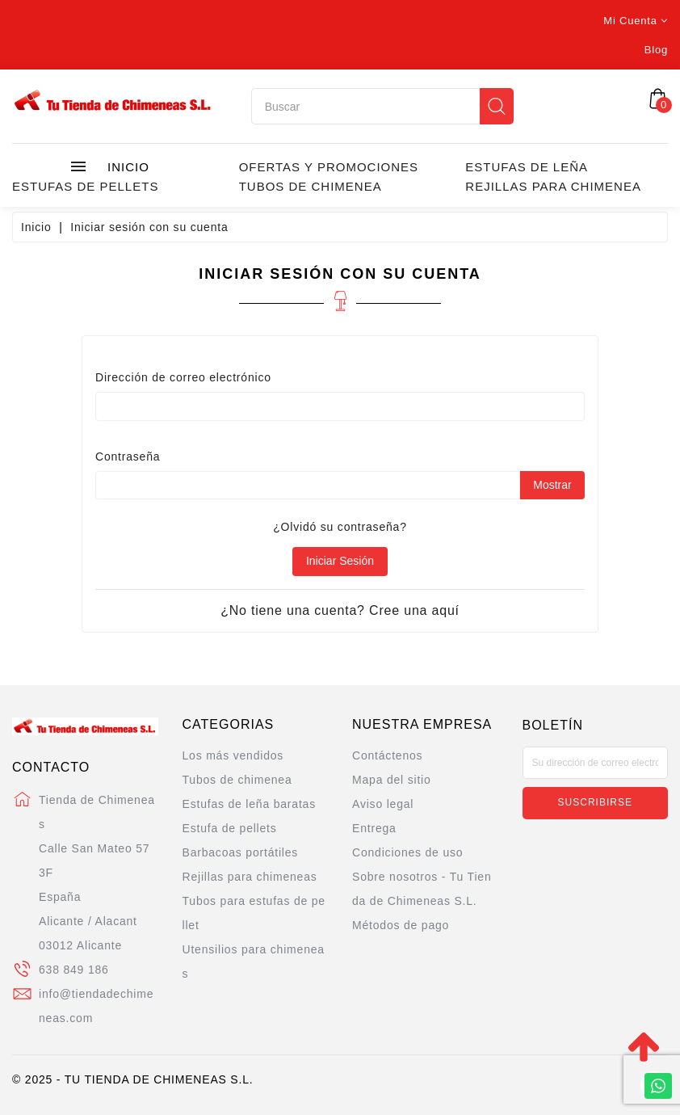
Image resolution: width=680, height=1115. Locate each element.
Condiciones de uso (407, 852)
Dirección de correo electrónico (183, 377)
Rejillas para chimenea (553, 186)
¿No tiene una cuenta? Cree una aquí (340, 610)
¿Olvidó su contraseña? (339, 526)
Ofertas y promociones (328, 167)
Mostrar (552, 484)
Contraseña (127, 456)
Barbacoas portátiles (241, 852)
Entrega (374, 828)
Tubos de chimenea (310, 186)
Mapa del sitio (391, 779)
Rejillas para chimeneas (250, 876)
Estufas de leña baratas (250, 803)
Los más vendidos (233, 755)
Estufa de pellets (230, 828)
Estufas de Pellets (85, 186)
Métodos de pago (400, 925)
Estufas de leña (526, 167)
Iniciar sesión (340, 560)
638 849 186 (74, 969)
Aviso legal (382, 803)
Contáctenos (387, 755)
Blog (656, 50)
